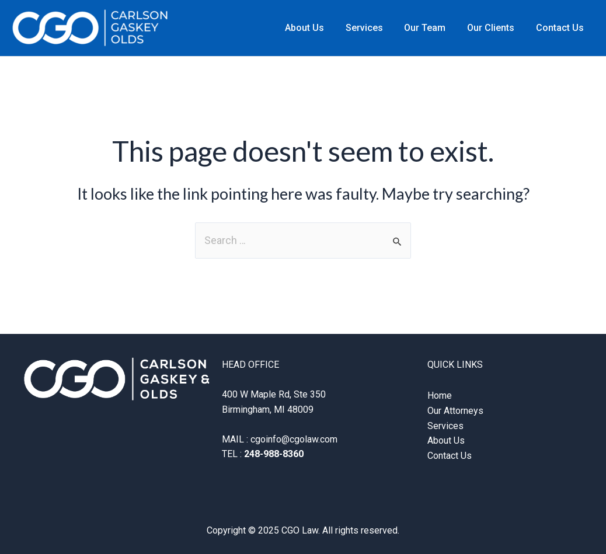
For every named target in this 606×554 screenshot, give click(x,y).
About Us (316, 27)
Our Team (431, 27)
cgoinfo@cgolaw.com (293, 439)
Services (373, 27)
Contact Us (561, 27)
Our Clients (494, 27)
